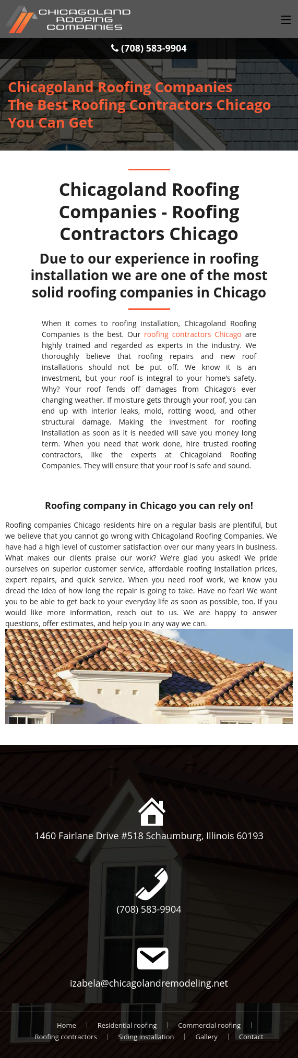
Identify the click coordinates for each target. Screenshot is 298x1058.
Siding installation (146, 1036)
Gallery (206, 1036)
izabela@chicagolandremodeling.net (149, 983)
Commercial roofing (209, 1025)
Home (66, 1025)
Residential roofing (127, 1025)
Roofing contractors (65, 1036)
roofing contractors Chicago (193, 334)
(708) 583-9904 (148, 48)
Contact (251, 1036)
